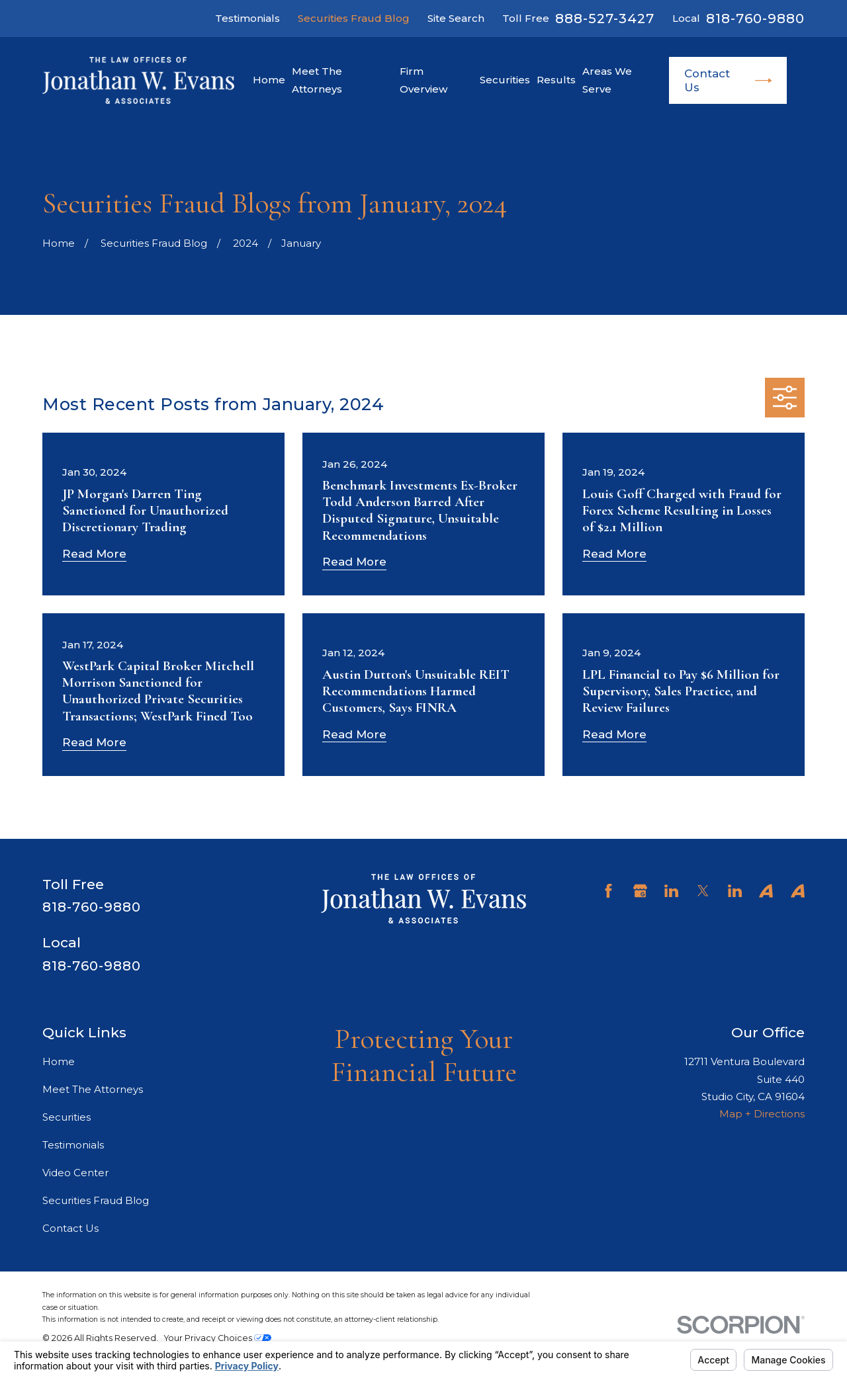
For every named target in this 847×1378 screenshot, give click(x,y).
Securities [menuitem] (505, 79)
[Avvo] (766, 891)
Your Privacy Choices (217, 1338)
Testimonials (247, 18)
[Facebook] (608, 891)
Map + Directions (762, 1113)
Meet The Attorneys (92, 1089)
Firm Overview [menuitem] (423, 80)
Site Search (455, 18)
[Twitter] (703, 891)
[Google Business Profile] (640, 891)
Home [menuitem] (269, 79)
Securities (66, 1117)
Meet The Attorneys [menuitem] (317, 80)
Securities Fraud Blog (354, 18)
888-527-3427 (604, 18)
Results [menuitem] (556, 79)
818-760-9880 (755, 18)
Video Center (75, 1172)
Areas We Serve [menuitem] (607, 80)
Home (58, 1061)
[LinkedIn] (671, 891)
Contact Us (728, 80)
